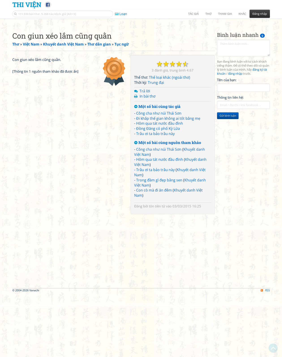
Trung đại (156, 145)
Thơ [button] (208, 14)
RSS (265, 353)
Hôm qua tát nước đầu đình (159, 186)
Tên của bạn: (227, 142)
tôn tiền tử (157, 269)
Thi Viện (26, 4)
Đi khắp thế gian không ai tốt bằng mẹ (168, 181)
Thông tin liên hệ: (230, 160)
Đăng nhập (259, 14)
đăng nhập (235, 136)
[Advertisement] (141, 52)
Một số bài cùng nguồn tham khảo (167, 205)
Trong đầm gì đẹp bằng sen (159, 242)
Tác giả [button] (193, 14)
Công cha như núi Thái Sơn (158, 176)
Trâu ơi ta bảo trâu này (155, 196)
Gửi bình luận (228, 178)
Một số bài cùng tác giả (157, 169)
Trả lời (145, 153)
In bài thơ (147, 159)
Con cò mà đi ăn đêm (154, 252)
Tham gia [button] (225, 14)
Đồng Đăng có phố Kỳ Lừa (158, 191)
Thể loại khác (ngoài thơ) (169, 140)
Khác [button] (242, 14)
